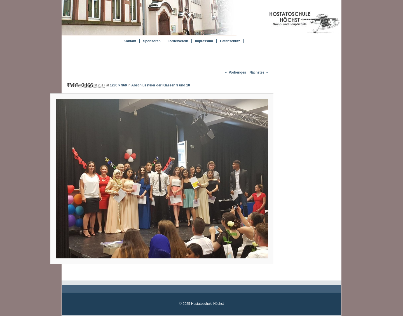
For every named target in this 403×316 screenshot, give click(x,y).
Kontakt (129, 41)
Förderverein (178, 41)
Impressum (204, 41)
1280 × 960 (118, 85)
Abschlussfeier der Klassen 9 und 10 (160, 85)
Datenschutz (230, 41)
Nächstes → (259, 72)
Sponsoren (152, 41)
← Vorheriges (235, 72)
